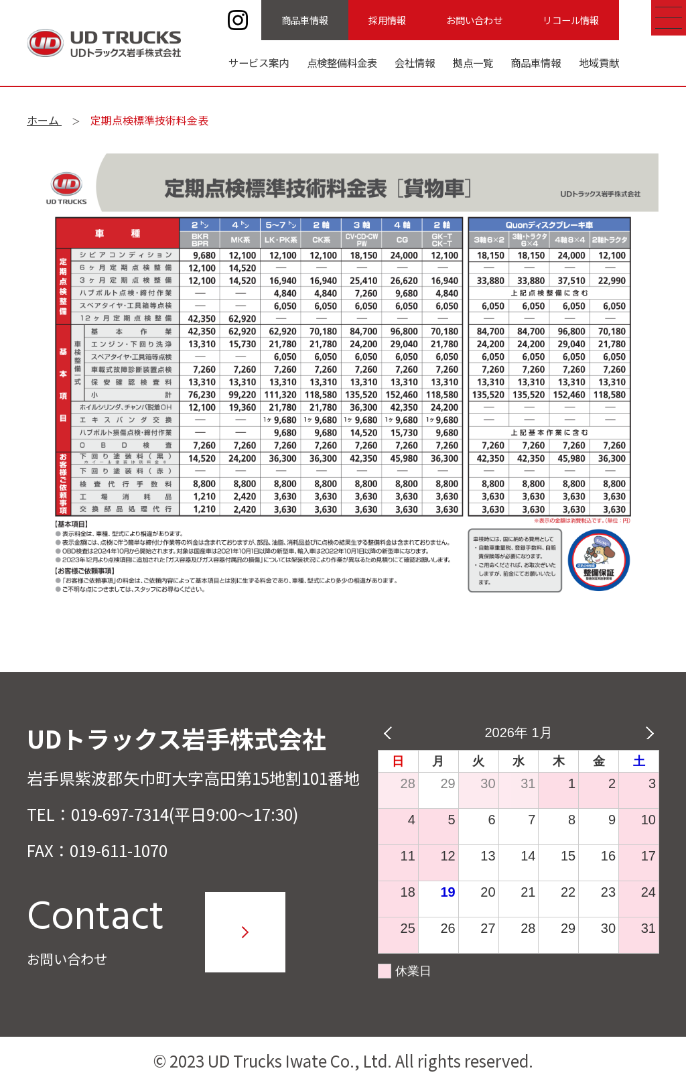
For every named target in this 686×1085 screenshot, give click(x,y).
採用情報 (387, 20)
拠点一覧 (473, 62)
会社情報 (415, 62)
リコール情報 (571, 20)
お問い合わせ (474, 20)
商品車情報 (304, 20)
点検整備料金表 (342, 62)
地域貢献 (599, 62)
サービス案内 (258, 62)
